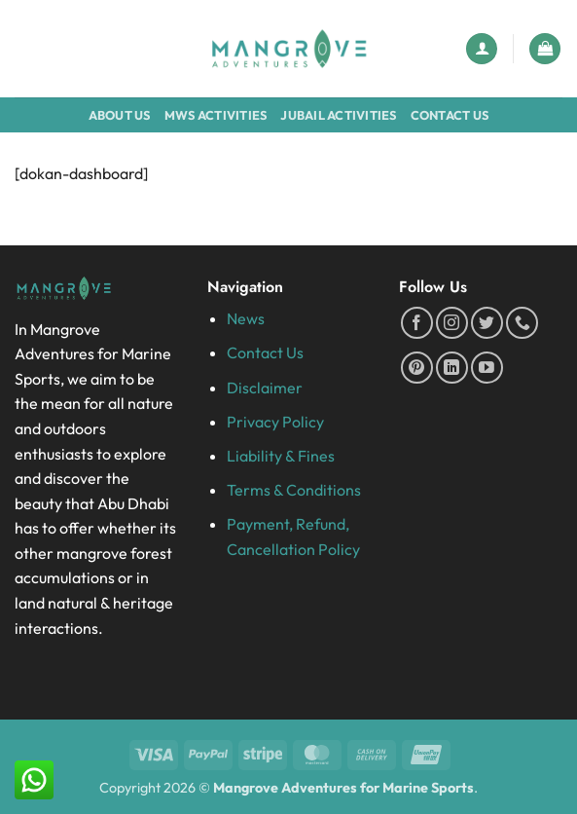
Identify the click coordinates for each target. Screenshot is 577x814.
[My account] (481, 49)
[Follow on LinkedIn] (452, 368)
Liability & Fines (281, 455)
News (246, 318)
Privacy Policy (275, 421)
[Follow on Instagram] (452, 323)
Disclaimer (265, 387)
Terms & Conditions (294, 490)
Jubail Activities (338, 115)
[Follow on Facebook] (417, 323)
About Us (120, 115)
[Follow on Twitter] (487, 323)
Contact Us (450, 115)
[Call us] (522, 323)
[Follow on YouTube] (487, 368)
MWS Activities (216, 115)
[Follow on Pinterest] (417, 368)
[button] (544, 49)
